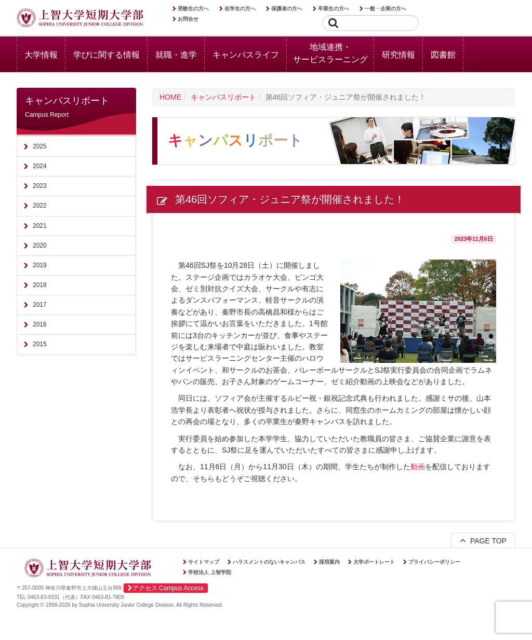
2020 (40, 245)
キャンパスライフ (245, 54)
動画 (417, 466)
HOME (170, 97)
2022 (40, 205)
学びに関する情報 (106, 54)
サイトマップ (203, 562)
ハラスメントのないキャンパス (269, 562)
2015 (40, 344)
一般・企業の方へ (385, 8)
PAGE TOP (483, 540)
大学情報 (41, 54)
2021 (40, 225)
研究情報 (398, 54)
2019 (40, 265)
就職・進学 (176, 54)
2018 (40, 285)
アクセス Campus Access (166, 588)
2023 (40, 185)
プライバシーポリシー (434, 562)
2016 (40, 324)
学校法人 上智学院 (209, 572)
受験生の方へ (193, 8)
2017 (40, 304)
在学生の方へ (240, 8)
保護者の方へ (286, 8)
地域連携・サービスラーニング (330, 53)
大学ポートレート (374, 562)
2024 (40, 166)
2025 (40, 146)
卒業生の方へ (333, 8)
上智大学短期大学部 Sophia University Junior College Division (80, 18)
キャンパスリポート (223, 97)
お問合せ (188, 19)
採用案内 (329, 562)
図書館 (443, 54)
